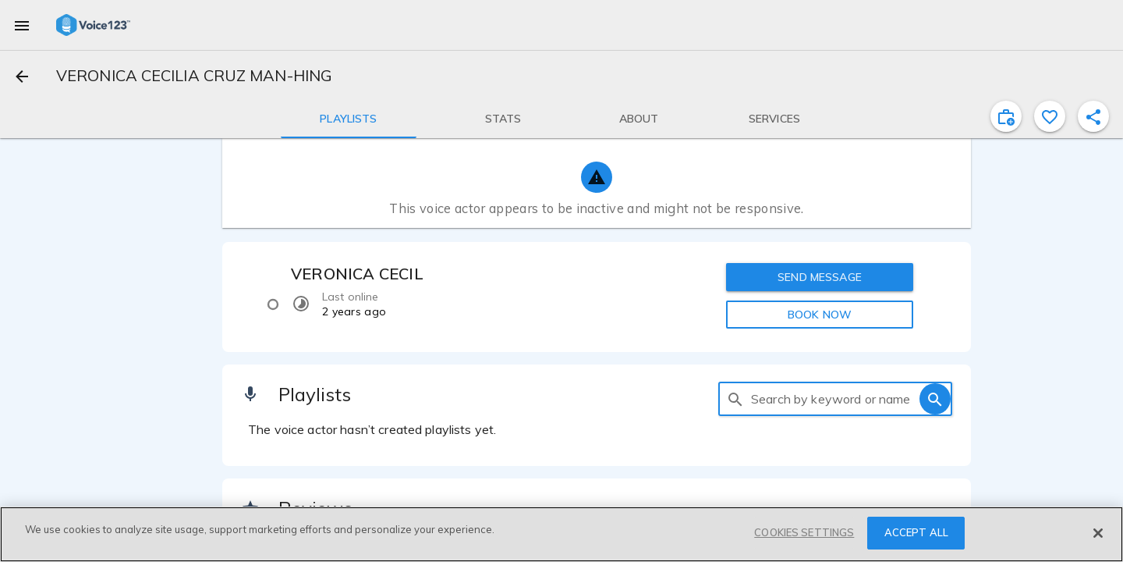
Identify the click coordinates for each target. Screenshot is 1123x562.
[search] (735, 398)
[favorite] (1049, 116)
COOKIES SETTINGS (804, 532)
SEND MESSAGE (820, 277)
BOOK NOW (820, 315)
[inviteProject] (1006, 116)
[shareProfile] (1093, 116)
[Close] (1098, 533)
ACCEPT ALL (916, 532)
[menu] (21, 25)
